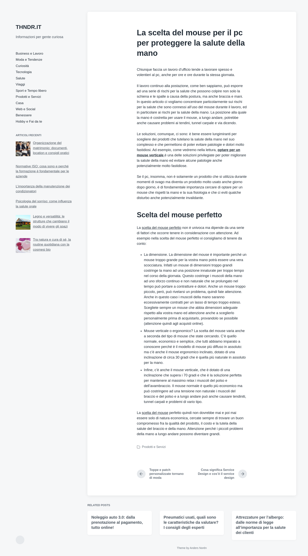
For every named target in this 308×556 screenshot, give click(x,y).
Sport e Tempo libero (31, 91)
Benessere (24, 115)
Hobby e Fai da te (29, 121)
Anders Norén (198, 548)
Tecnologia (24, 72)
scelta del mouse (155, 413)
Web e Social (25, 109)
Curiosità (22, 66)
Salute (20, 78)
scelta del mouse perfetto (161, 228)
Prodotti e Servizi (28, 97)
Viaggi (20, 84)
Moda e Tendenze (29, 59)
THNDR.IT (28, 27)
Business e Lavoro (29, 53)
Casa (20, 103)
